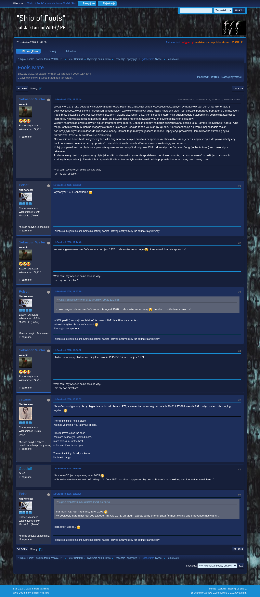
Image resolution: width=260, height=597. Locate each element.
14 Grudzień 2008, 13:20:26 (67, 494)
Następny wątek (231, 76)
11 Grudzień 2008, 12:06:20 (67, 185)
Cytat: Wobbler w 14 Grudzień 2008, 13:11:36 (84, 502)
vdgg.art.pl (188, 42)
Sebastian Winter (32, 99)
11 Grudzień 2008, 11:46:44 (67, 99)
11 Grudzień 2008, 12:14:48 (67, 242)
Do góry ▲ (242, 588)
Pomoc (212, 588)
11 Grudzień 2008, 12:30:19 (67, 291)
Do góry (22, 549)
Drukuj (238, 88)
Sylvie (158, 59)
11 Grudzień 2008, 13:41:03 (67, 399)
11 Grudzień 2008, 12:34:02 (67, 350)
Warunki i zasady (226, 588)
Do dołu (22, 88)
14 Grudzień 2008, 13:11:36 (67, 468)
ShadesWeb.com (40, 593)
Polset (23, 185)
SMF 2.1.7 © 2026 (22, 588)
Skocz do (191, 565)
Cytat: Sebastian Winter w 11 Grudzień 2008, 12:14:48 (89, 299)
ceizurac (25, 399)
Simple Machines (40, 588)
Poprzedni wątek (208, 76)
